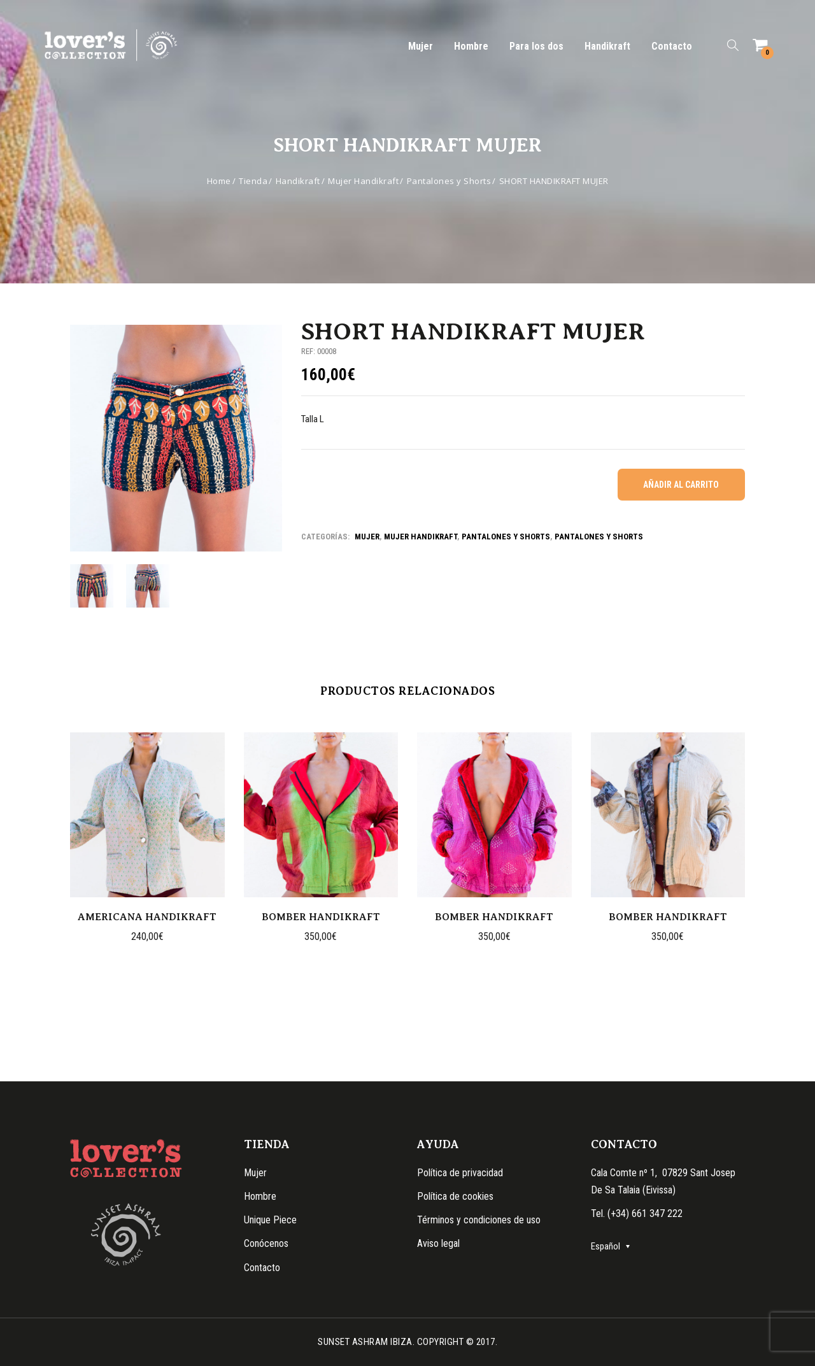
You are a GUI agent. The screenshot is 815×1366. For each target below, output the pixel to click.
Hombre (471, 46)
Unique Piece (270, 1220)
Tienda (253, 181)
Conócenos (266, 1243)
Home (219, 181)
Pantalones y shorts (506, 536)
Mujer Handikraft (363, 181)
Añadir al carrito (681, 485)
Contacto (671, 46)
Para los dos (536, 46)
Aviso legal (438, 1243)
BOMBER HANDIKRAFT (321, 917)
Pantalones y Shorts (449, 181)
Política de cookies (455, 1196)
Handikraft (607, 46)
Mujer (420, 46)
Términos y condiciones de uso (479, 1220)
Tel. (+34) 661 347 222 (637, 1213)
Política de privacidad (460, 1173)
